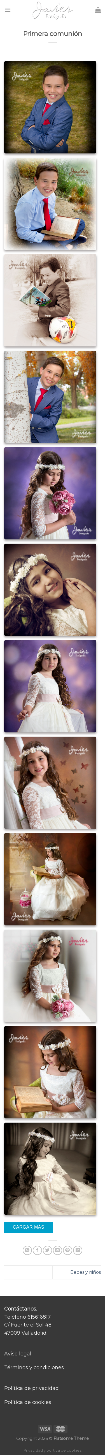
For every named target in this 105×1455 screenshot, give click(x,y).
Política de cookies (27, 1402)
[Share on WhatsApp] (27, 1250)
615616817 (39, 1317)
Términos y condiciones (34, 1367)
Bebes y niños (85, 1272)
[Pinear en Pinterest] (67, 1250)
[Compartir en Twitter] (47, 1250)
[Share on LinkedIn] (77, 1250)
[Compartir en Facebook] (37, 1250)
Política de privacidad (31, 1388)
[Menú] (7, 10)
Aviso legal (17, 1354)
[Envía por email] (57, 1250)
